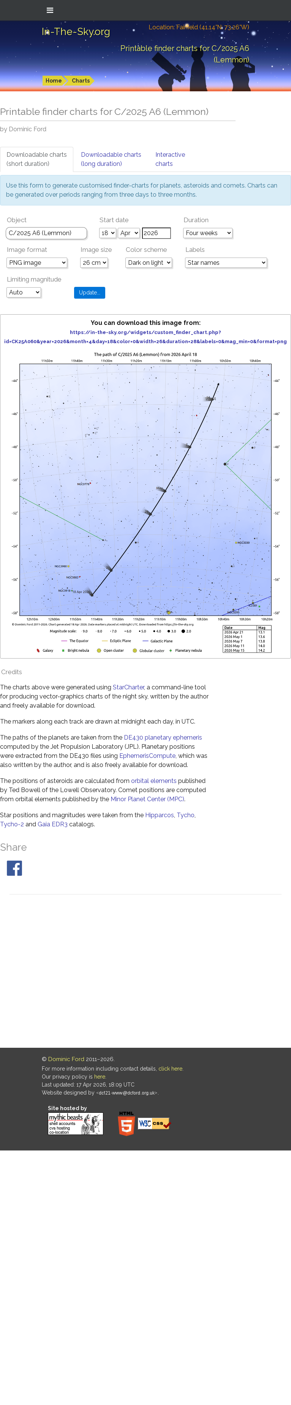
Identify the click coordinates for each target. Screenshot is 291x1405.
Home (54, 81)
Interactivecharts (170, 159)
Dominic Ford (66, 1059)
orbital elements (154, 780)
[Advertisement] (71, 972)
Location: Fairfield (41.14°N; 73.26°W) (199, 27)
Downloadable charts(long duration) (111, 159)
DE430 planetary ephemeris (163, 737)
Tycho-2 (12, 824)
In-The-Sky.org (76, 31)
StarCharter (128, 687)
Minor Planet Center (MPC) (147, 799)
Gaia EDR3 (53, 824)
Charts (81, 81)
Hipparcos (159, 815)
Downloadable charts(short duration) (36, 159)
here (99, 1077)
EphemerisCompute (147, 755)
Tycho (186, 815)
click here (170, 1069)
